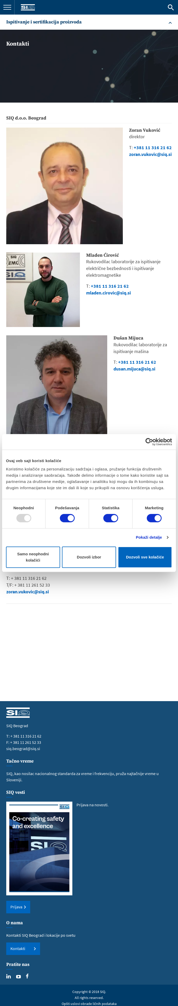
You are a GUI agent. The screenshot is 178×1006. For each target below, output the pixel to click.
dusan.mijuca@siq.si (134, 369)
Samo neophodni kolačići (33, 557)
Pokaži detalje (149, 537)
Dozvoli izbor (89, 557)
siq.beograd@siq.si (23, 748)
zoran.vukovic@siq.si (150, 154)
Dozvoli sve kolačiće (145, 557)
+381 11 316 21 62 (110, 286)
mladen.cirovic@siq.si (108, 293)
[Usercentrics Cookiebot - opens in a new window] (149, 442)
